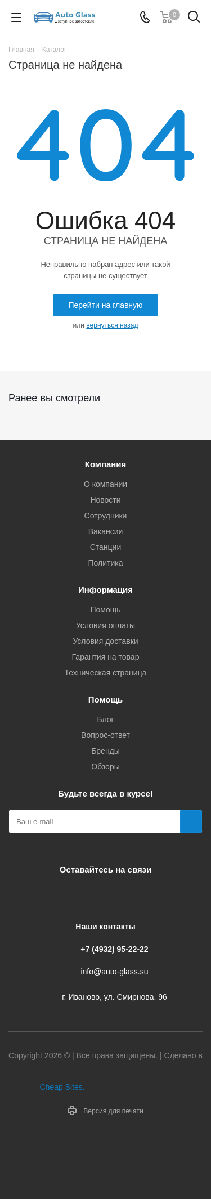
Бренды (105, 750)
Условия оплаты (105, 625)
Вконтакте (61, 895)
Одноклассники (117, 895)
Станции (106, 547)
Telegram (89, 895)
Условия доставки (105, 641)
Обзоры (105, 766)
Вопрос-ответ (105, 735)
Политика (105, 562)
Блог (105, 719)
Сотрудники (105, 515)
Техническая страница (106, 672)
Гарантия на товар (106, 656)
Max (145, 895)
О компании (105, 484)
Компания (106, 464)
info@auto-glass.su (114, 972)
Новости (105, 499)
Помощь (105, 609)
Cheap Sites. (61, 1086)
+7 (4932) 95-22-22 (114, 949)
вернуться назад (112, 325)
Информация (105, 589)
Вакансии (105, 531)
